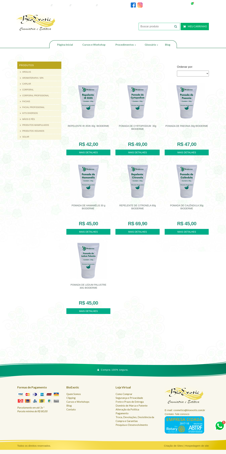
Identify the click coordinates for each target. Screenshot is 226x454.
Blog (167, 44)
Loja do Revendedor (84, 5)
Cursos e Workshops (77, 401)
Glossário (151, 44)
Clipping (71, 397)
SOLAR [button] (24, 137)
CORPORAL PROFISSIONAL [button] (34, 95)
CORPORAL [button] (27, 90)
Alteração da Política (127, 409)
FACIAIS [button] (25, 101)
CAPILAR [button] (25, 84)
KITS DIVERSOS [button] (29, 113)
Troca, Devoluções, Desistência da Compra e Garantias (135, 419)
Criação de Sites (173, 445)
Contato (71, 409)
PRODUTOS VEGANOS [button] (32, 131)
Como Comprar (124, 393)
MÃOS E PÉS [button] (27, 119)
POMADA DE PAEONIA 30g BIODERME (187, 126)
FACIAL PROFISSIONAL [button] (32, 107)
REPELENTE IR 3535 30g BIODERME (88, 126)
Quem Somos (73, 393)
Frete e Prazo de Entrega (130, 401)
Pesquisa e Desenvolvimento (132, 424)
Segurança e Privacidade (129, 397)
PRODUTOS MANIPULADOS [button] (34, 125)
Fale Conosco (106, 5)
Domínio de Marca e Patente (132, 405)
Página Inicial (65, 44)
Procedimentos (125, 44)
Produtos (26, 65)
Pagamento (122, 413)
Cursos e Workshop (94, 44)
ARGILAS (25, 72)
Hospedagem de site (197, 445)
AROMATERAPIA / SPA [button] (32, 78)
